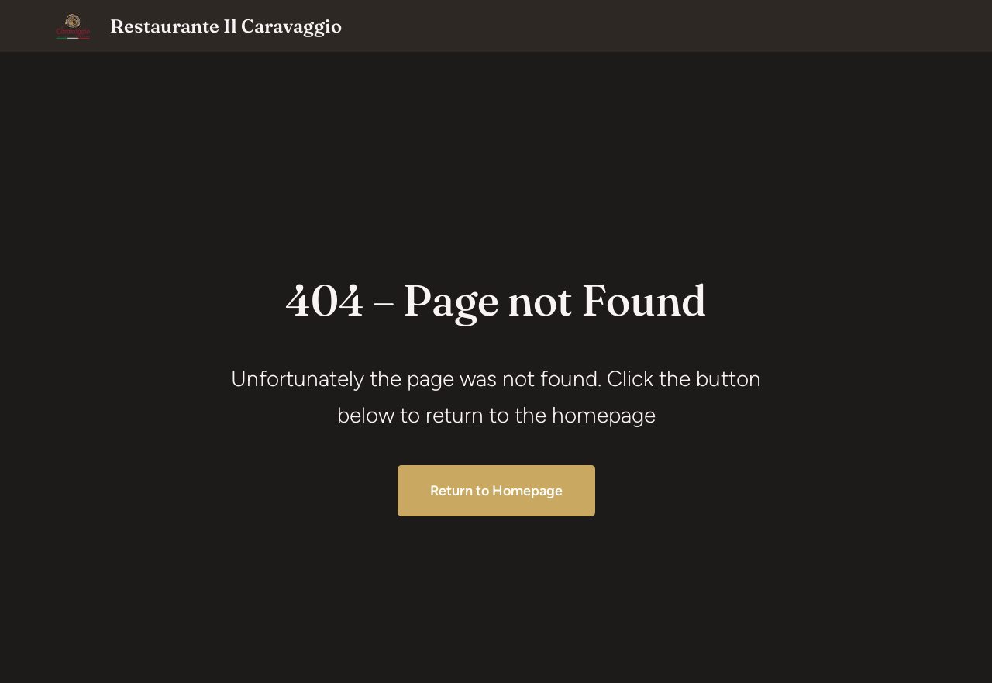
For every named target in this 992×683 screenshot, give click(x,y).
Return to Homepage (496, 490)
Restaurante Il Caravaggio (226, 26)
